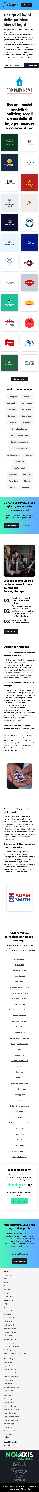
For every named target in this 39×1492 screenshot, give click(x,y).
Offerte (6, 1282)
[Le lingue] (8, 1437)
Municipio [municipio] (13, 474)
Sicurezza (19, 1128)
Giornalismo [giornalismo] (26, 416)
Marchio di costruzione (11, 1410)
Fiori (19, 1049)
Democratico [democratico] (27, 403)
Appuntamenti (19, 976)
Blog (5, 1304)
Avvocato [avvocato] (26, 422)
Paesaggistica (19, 1095)
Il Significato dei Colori (11, 1346)
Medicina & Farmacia (19, 1083)
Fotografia (19, 1055)
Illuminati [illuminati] (25, 487)
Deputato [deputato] (11, 409)
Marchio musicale (10, 1427)
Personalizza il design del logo (14, 1318)
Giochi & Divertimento (19, 1061)
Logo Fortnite (8, 1380)
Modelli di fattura (10, 1329)
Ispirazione (7, 1289)
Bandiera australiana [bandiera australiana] (19, 442)
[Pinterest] (15, 1445)
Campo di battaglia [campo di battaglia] (19, 448)
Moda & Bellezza (19, 1089)
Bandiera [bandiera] (11, 416)
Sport (19, 1140)
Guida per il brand (10, 1339)
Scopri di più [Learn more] (27, 525)
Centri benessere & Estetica (19, 1010)
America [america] (28, 455)
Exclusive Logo (9, 1321)
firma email (8, 1336)
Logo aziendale (9, 1391)
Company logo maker (11, 1387)
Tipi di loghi (8, 1350)
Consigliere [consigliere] (13, 397)
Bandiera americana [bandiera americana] (19, 435)
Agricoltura (19, 965)
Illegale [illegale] (12, 487)
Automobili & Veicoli (19, 999)
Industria (19, 1066)
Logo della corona (10, 1413)
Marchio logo (8, 1399)
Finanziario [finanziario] (13, 481)
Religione (19, 1112)
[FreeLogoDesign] (9, 4)
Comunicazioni (19, 1032)
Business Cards (9, 1325)
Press (5, 1279)
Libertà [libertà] (27, 481)
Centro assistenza (10, 1297)
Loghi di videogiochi (11, 1376)
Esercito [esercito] (27, 397)
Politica (19, 1100)
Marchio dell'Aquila (10, 1369)
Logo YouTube (8, 1362)
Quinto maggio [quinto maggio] (19, 468)
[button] (9, 142)
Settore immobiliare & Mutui (19, 1123)
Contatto (7, 1293)
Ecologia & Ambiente (19, 1044)
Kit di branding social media (13, 1343)
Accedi (26, 5)
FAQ (5, 1307)
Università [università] (11, 403)
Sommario (20, 1134)
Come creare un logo (11, 1286)
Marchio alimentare (10, 1431)
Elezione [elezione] (26, 474)
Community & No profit (19, 1021)
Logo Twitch (8, 1384)
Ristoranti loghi (9, 1424)
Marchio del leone (10, 1406)
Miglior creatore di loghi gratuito (15, 1353)
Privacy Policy (26, 1489)
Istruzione (19, 1078)
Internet (19, 1072)
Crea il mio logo (10, 631)
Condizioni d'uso (14, 1489)
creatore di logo (18, 611)
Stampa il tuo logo (10, 1332)
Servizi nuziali (19, 1117)
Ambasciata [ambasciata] (26, 409)
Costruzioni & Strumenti (19, 1038)
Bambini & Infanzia (19, 1004)
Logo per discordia (10, 1373)
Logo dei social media (11, 1417)
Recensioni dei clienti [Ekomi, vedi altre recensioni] (19, 1201)
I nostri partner (9, 1311)
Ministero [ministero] (12, 422)
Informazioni (8, 1275)
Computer (19, 1027)
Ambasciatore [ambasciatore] (13, 455)
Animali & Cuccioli (19, 970)
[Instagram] (10, 1445)
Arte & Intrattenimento (19, 993)
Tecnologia (19, 1145)
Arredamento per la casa (19, 987)
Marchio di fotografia (11, 1420)
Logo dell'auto (9, 1366)
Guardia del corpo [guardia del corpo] (19, 429)
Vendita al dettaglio (19, 1151)
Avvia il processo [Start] (11, 525)
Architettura (19, 982)
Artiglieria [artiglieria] (19, 461)
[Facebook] (6, 1445)
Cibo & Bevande (19, 1015)
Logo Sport (7, 1395)
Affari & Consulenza (19, 959)
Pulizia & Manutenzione (19, 1106)
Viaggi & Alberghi (20, 1157)
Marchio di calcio (9, 1402)
